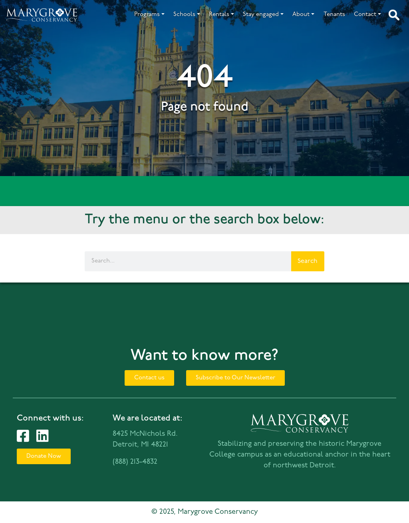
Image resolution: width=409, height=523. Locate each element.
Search (308, 261)
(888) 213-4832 (135, 462)
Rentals (219, 15)
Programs (147, 15)
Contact (365, 15)
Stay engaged (261, 15)
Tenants (334, 15)
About (301, 15)
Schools (184, 15)
